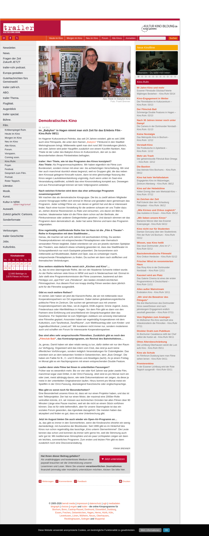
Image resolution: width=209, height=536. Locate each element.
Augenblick (9, 108)
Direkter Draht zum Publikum (153, 331)
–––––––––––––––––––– (17, 225)
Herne (98, 512)
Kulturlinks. (9, 247)
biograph (55, 506)
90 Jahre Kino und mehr (150, 87)
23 (9, 264)
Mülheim (83, 515)
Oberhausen (103, 515)
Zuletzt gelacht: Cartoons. (18, 214)
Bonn (64, 509)
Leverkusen (65, 515)
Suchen (173, 38)
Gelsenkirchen (79, 512)
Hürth (104, 512)
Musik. (7, 191)
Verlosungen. (10, 230)
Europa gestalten (13, 72)
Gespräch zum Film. (15, 173)
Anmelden (131, 38)
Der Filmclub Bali (147, 109)
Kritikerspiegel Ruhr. (15, 130)
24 (13, 264)
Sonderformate (11, 219)
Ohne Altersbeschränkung (152, 341)
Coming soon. (12, 157)
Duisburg (111, 509)
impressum (82, 503)
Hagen (90, 512)
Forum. (8, 149)
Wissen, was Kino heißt (150, 242)
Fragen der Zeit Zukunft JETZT (20, 60)
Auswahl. (8, 208)
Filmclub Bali (47, 338)
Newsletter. (9, 47)
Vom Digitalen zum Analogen (153, 317)
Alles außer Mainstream (150, 289)
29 (5, 268)
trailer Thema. (11, 98)
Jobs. (6, 241)
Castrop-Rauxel (75, 509)
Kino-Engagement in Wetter (153, 98)
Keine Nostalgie (146, 134)
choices (65, 506)
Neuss (92, 515)
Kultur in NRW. (11, 202)
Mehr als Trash (145, 155)
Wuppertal (100, 519)
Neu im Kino (92, 38)
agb (105, 503)
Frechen (67, 512)
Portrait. (9, 177)
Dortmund (89, 509)
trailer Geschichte (13, 236)
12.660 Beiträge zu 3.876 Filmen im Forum (17, 275)
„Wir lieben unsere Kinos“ (152, 217)
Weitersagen (48, 481)
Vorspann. (10, 153)
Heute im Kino (56, 38)
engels (73, 506)
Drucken (126, 481)
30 (9, 268)
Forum (105, 38)
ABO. (6, 92)
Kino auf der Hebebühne (151, 188)
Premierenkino (145, 363)
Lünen (75, 515)
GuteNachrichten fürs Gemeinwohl (15, 80)
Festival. (9, 169)
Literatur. (8, 185)
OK (166, 530)
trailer (84, 506)
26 (21, 264)
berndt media (68, 503)
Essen (58, 512)
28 (29, 264)
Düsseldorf (100, 509)
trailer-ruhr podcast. (14, 67)
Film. (6, 125)
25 (17, 264)
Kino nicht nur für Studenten (153, 228)
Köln (111, 512)
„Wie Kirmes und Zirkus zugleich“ (156, 210)
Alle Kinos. (10, 145)
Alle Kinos (117, 38)
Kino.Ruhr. (10, 161)
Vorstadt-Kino (145, 145)
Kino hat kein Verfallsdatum (153, 177)
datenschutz (95, 503)
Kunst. (6, 196)
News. (6, 53)
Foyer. (8, 165)
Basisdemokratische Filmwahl (154, 253)
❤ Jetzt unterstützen (113, 459)
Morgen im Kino (74, 38)
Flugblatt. (8, 103)
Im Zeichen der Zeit (148, 199)
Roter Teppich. (12, 181)
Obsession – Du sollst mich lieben (153, 72)
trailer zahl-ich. (11, 87)
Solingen (85, 519)
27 (25, 264)
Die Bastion (143, 166)
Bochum (56, 509)
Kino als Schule (146, 352)
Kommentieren (65, 481)
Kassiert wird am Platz (149, 275)
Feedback (82, 481)
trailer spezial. (11, 114)
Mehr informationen (150, 530)
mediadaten (114, 503)
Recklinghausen (72, 519)
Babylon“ (92, 142)
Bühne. (7, 119)
